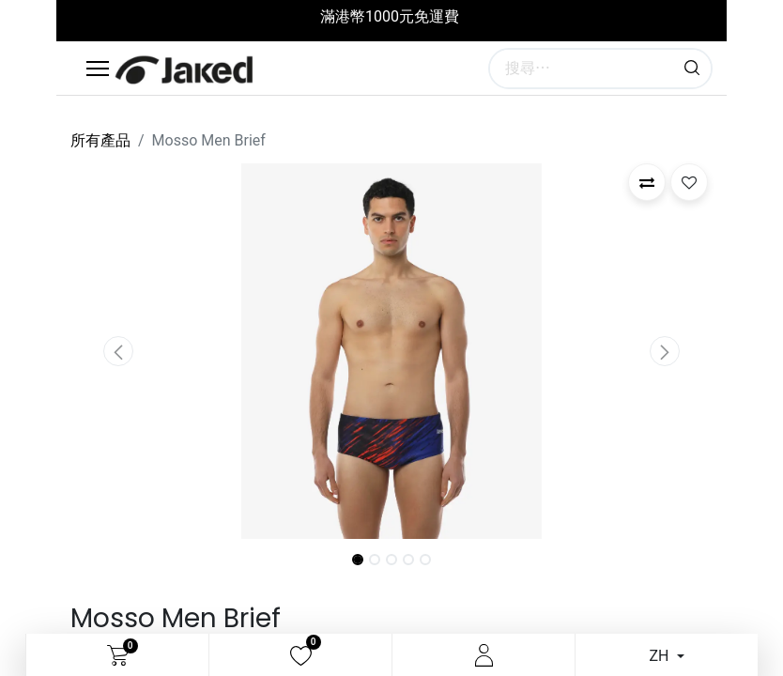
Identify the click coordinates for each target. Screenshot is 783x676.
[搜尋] (692, 68)
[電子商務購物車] (118, 655)
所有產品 (100, 140)
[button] (118, 351)
